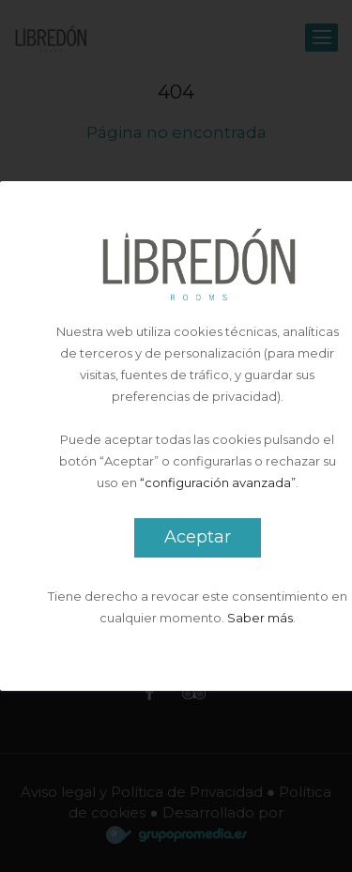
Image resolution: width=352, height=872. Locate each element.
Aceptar (197, 537)
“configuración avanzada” (218, 482)
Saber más (260, 617)
